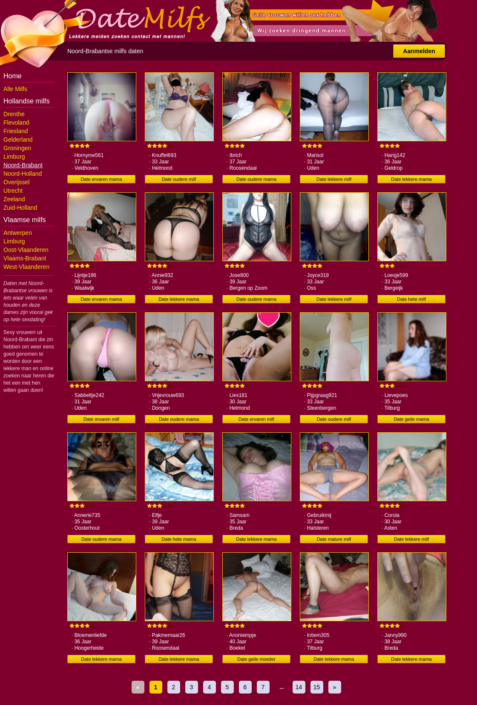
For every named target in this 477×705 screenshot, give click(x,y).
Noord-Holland (22, 173)
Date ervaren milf (101, 419)
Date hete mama (178, 539)
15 (316, 687)
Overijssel (16, 182)
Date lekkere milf (333, 179)
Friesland (15, 131)
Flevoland (16, 122)
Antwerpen (17, 232)
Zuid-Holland (20, 207)
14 (299, 687)
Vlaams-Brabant (24, 258)
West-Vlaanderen (26, 266)
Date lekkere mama (411, 179)
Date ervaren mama (101, 179)
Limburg (14, 156)
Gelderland (18, 139)
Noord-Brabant (23, 165)
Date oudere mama (256, 179)
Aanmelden (419, 51)
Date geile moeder (256, 659)
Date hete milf (411, 299)
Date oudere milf (179, 179)
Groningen (17, 148)
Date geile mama (411, 419)
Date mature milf (334, 539)
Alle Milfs (15, 89)
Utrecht (13, 190)
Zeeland (14, 199)
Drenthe (14, 114)
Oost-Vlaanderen (26, 249)
